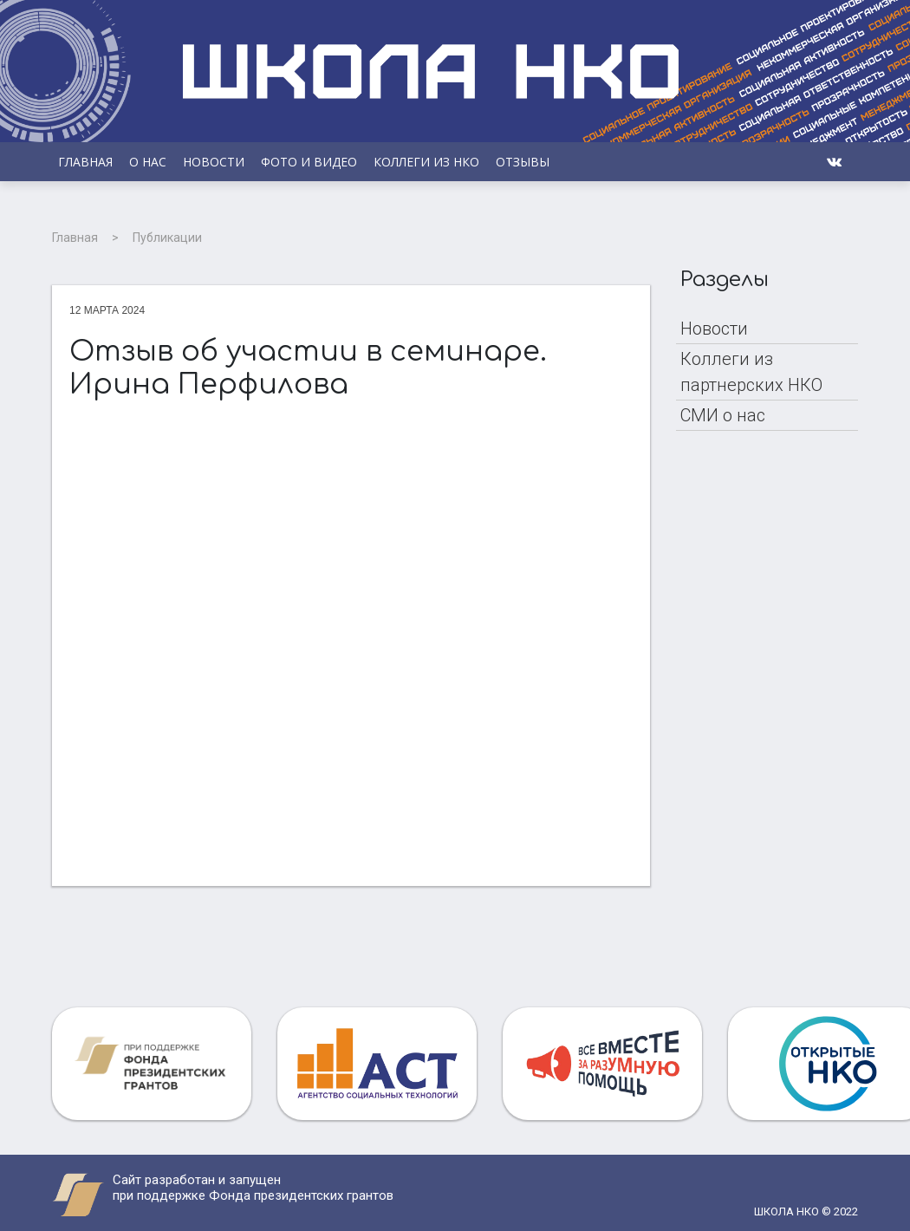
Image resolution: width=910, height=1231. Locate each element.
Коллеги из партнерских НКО (751, 371)
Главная (85, 161)
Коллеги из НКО (426, 161)
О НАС (147, 161)
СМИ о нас (722, 415)
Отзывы (522, 161)
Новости (213, 161)
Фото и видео (309, 161)
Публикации (167, 237)
